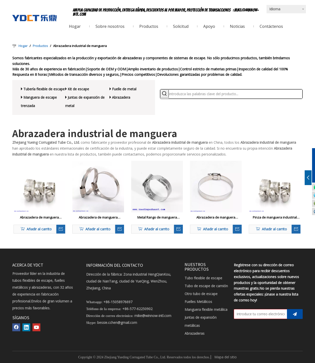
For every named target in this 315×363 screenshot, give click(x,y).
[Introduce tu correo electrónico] (259, 314)
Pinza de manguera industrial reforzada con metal (275, 217)
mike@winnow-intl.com (152, 315)
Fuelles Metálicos (198, 301)
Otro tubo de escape (201, 293)
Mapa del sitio (225, 357)
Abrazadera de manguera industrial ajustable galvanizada (98, 217)
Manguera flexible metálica (206, 309)
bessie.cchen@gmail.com (117, 322)
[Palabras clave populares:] (164, 93)
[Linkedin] (26, 327)
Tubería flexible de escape (44, 89)
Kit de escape (78, 89)
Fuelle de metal (124, 89)
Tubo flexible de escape (203, 278)
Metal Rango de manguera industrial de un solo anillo (157, 217)
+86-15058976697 (117, 302)
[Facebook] (16, 327)
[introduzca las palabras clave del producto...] (235, 94)
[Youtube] (36, 327)
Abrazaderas (195, 333)
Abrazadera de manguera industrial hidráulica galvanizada (39, 217)
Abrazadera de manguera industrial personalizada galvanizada (215, 217)
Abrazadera (121, 97)
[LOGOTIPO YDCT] (34, 18)
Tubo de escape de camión (206, 286)
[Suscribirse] (295, 314)
